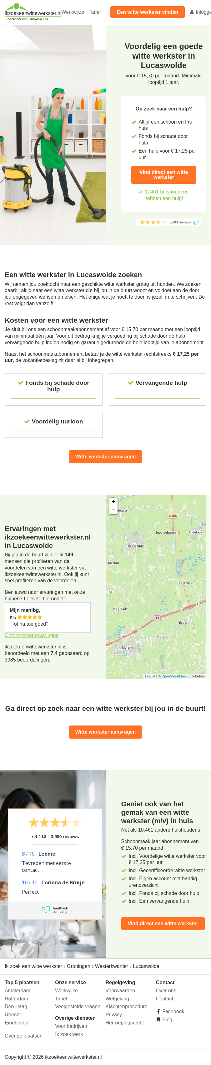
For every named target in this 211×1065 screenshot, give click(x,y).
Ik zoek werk (69, 1034)
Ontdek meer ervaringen (32, 635)
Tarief (94, 12)
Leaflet (150, 676)
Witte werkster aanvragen (105, 456)
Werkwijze (72, 12)
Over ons (166, 990)
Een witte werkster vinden (147, 12)
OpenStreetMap (174, 676)
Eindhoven (16, 1022)
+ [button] (113, 502)
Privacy (114, 1014)
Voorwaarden (120, 990)
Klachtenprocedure (127, 1006)
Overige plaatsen (24, 1035)
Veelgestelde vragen (77, 1006)
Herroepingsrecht (125, 1022)
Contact (164, 998)
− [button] (113, 510)
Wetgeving (117, 998)
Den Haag (16, 1006)
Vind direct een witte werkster (163, 174)
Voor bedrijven (71, 1026)
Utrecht (13, 1014)
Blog (166, 1019)
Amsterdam (17, 990)
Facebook (172, 1011)
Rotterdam (16, 998)
